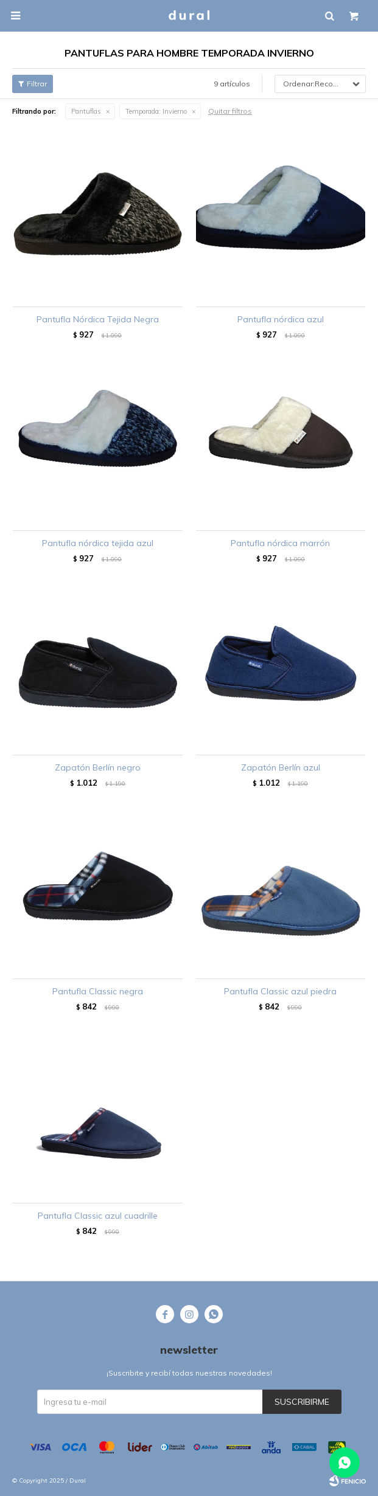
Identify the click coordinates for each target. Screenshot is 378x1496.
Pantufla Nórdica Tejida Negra (98, 319)
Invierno (156, 111)
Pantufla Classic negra (97, 991)
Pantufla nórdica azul (280, 319)
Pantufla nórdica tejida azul (97, 543)
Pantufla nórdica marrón (280, 543)
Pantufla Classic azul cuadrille (98, 1215)
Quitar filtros (230, 111)
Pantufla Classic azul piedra (280, 991)
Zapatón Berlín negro (98, 767)
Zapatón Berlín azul (280, 767)
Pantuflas (86, 111)
